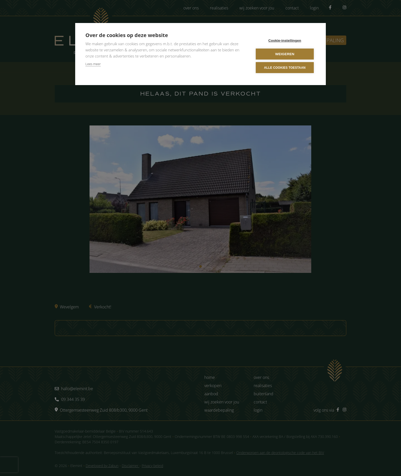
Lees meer (93, 64)
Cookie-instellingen (284, 40)
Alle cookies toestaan (284, 67)
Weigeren (284, 54)
